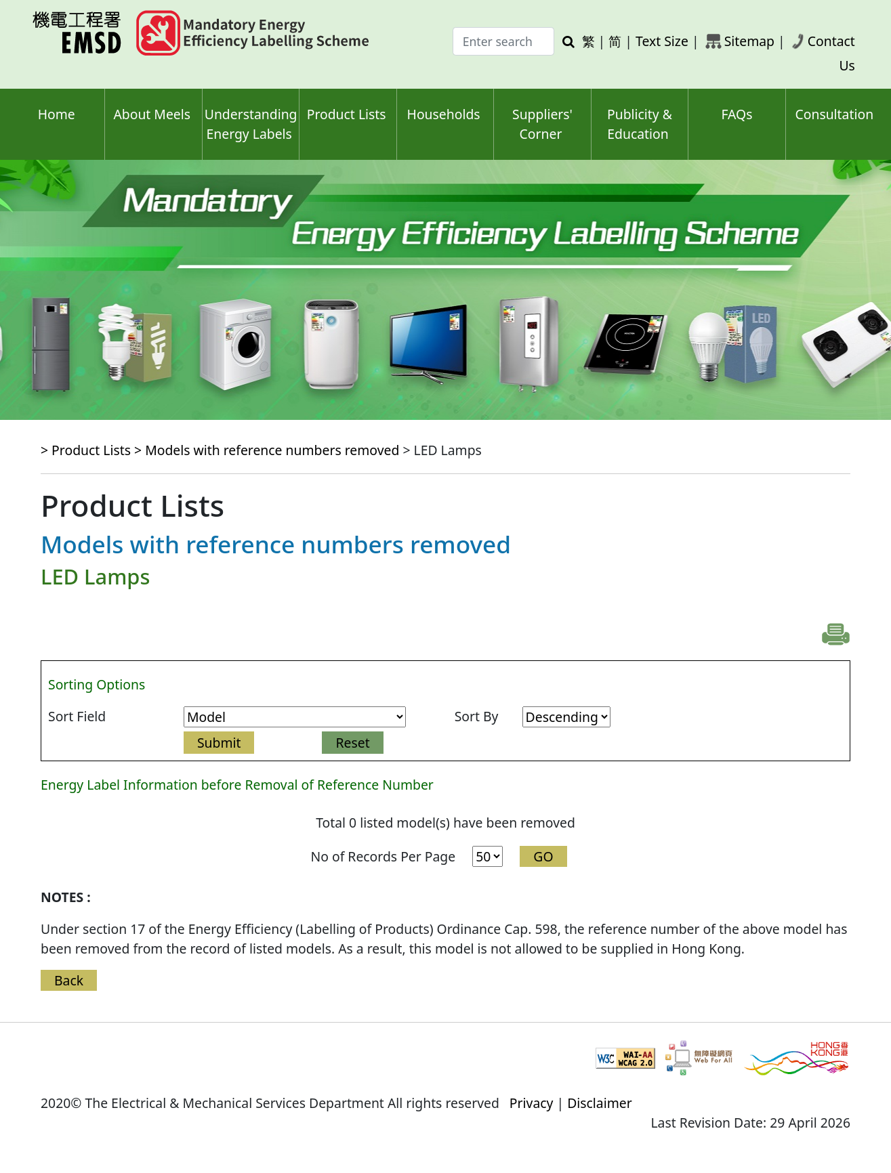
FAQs (736, 114)
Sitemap (749, 41)
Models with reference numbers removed (272, 450)
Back (68, 980)
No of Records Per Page (382, 856)
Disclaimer (599, 1103)
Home (56, 114)
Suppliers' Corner (542, 124)
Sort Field (77, 716)
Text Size (662, 41)
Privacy (532, 1103)
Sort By (477, 716)
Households (443, 114)
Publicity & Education (639, 124)
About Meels (151, 114)
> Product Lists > (93, 450)
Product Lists (346, 114)
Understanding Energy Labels (251, 124)
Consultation (834, 114)
